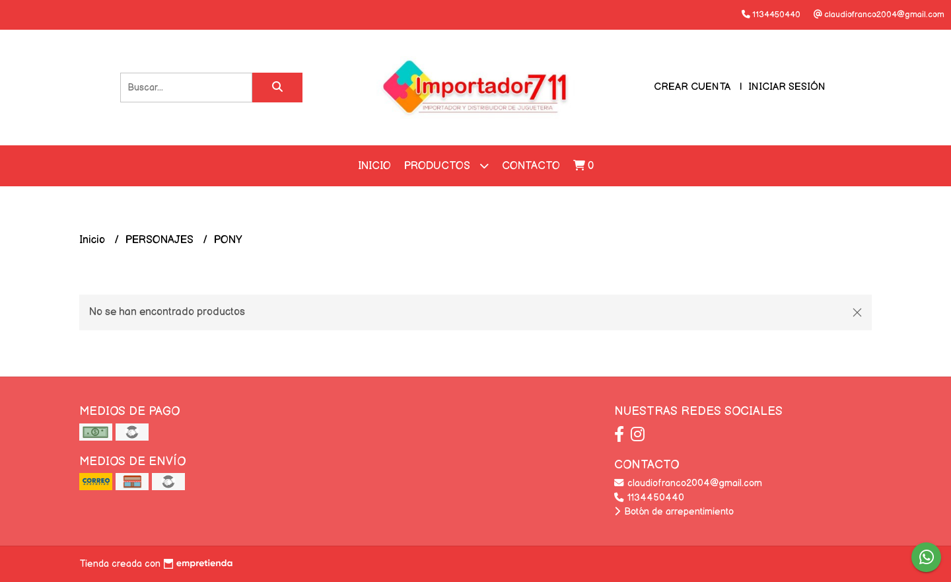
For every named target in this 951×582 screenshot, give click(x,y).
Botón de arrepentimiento (674, 511)
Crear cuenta (692, 87)
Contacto (531, 166)
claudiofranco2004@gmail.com (688, 483)
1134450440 (649, 497)
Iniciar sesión (787, 87)
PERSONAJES (160, 240)
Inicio (374, 166)
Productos (446, 165)
